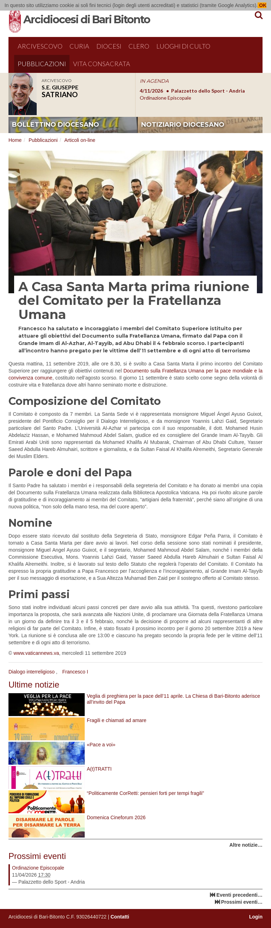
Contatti (119, 917)
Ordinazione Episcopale (38, 868)
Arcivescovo (40, 46)
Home (15, 140)
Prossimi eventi (37, 856)
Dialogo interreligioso (31, 672)
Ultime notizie (33, 684)
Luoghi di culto (183, 46)
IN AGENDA (154, 81)
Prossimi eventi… (242, 902)
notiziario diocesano (182, 124)
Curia (79, 46)
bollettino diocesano (55, 124)
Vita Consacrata (101, 64)
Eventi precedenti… (239, 895)
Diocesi (108, 46)
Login (256, 917)
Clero (138, 46)
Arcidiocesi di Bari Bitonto (86, 19)
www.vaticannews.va (36, 653)
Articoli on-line (79, 140)
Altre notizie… (246, 845)
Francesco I (75, 672)
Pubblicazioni (42, 64)
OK (262, 5)
